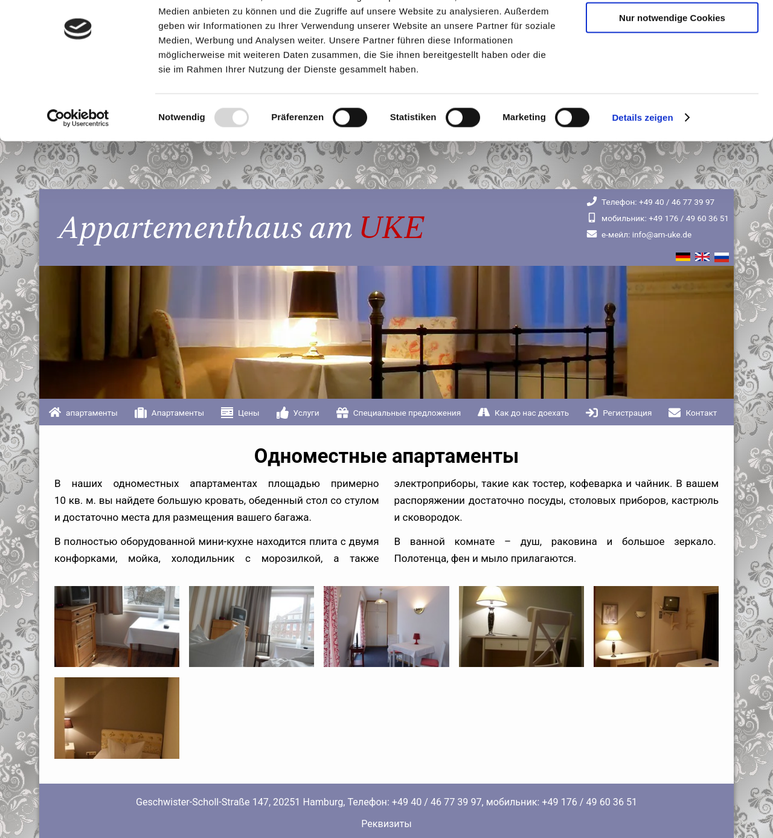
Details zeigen (642, 165)
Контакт (701, 412)
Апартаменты (178, 412)
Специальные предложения (407, 412)
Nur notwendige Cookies (672, 65)
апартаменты (92, 412)
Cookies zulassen (672, 30)
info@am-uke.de (638, 234)
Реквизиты (386, 824)
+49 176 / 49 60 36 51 (657, 218)
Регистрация (627, 412)
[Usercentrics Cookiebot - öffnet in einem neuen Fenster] (78, 165)
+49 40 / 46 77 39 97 (650, 202)
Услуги (306, 412)
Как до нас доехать (532, 412)
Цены (249, 412)
